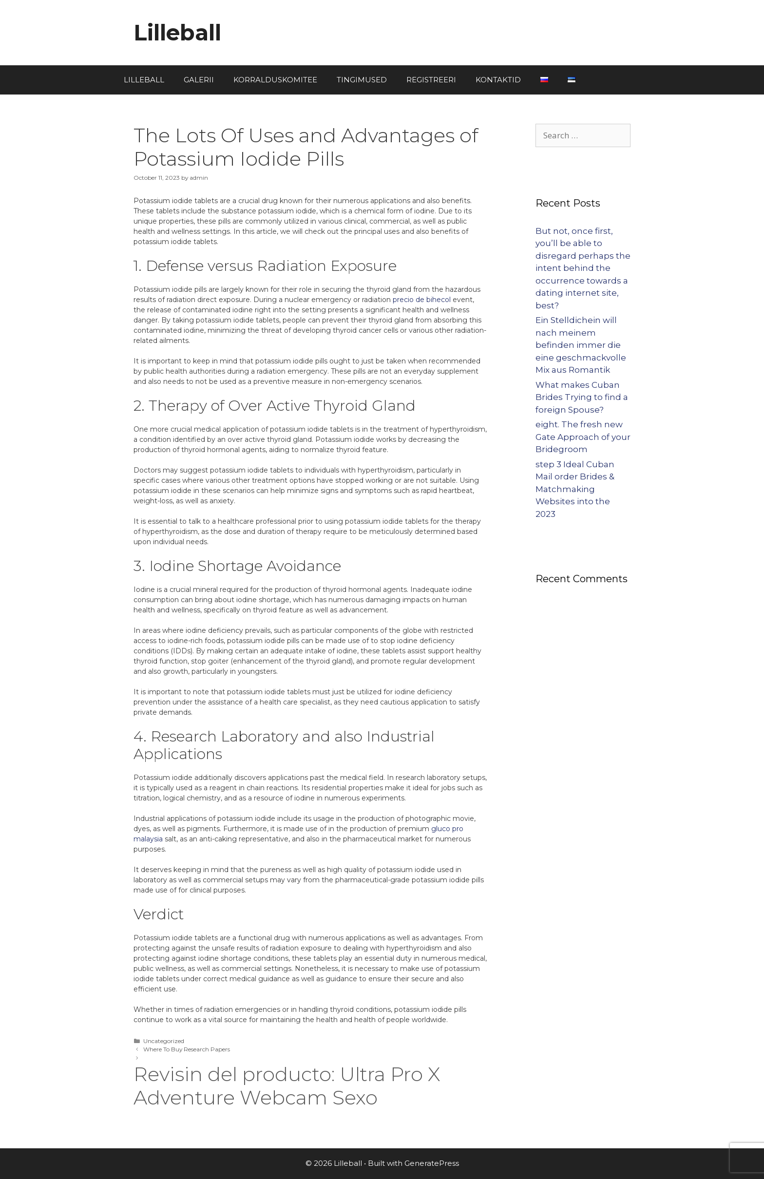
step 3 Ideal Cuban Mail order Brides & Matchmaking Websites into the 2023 (574, 489)
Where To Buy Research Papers (186, 1049)
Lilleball (177, 32)
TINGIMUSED (362, 79)
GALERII (199, 79)
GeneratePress (431, 1163)
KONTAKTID (498, 79)
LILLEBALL (144, 79)
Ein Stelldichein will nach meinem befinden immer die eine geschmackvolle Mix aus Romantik (580, 345)
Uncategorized (163, 1041)
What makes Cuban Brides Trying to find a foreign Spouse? (581, 397)
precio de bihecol (422, 299)
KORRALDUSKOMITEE (275, 79)
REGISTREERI (431, 79)
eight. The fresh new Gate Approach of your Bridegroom (582, 436)
